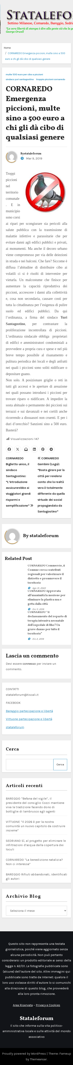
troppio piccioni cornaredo (50, 79)
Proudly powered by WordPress (24, 1053)
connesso (29, 664)
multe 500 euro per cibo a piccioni (24, 74)
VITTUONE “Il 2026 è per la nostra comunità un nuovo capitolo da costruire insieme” (35, 826)
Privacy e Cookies (48, 1005)
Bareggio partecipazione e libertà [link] (29, 711)
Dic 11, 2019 (38, 609)
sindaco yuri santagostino (20, 79)
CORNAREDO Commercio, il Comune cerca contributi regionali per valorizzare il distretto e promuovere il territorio (46, 574)
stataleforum (32, 154)
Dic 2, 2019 (38, 639)
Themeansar (38, 1059)
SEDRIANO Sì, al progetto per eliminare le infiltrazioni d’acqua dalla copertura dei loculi (36, 845)
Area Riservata (23, 1005)
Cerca (12, 749)
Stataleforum (36, 1018)
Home (7, 47)
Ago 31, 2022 (39, 588)
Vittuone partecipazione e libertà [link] (29, 719)
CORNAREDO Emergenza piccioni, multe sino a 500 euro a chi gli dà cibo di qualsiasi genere (35, 113)
